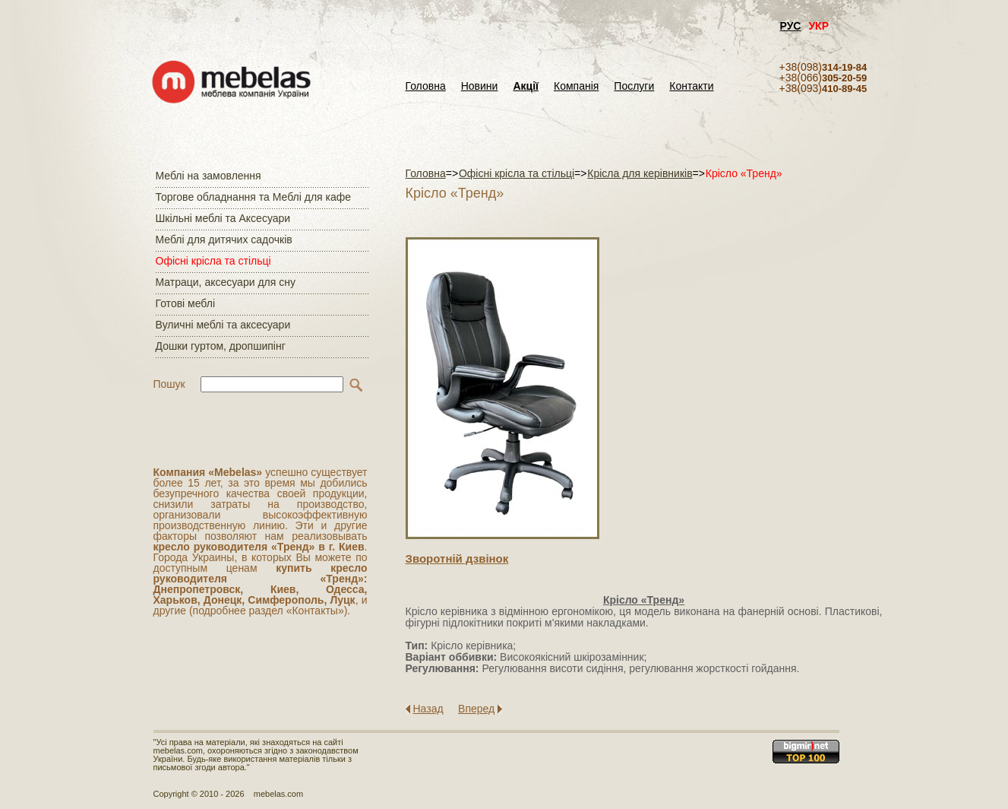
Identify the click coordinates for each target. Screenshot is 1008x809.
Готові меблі (186, 303)
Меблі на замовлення (208, 176)
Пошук (169, 384)
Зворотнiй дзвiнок (457, 558)
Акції (526, 86)
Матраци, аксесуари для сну (225, 282)
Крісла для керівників (639, 173)
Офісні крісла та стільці (213, 261)
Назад (428, 709)
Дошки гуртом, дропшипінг (221, 346)
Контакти (691, 86)
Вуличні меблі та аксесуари (223, 325)
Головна (426, 86)
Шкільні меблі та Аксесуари (223, 218)
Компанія (576, 86)
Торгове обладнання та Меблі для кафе (254, 197)
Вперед (476, 709)
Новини (479, 86)
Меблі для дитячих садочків (224, 239)
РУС (790, 26)
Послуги (634, 86)
